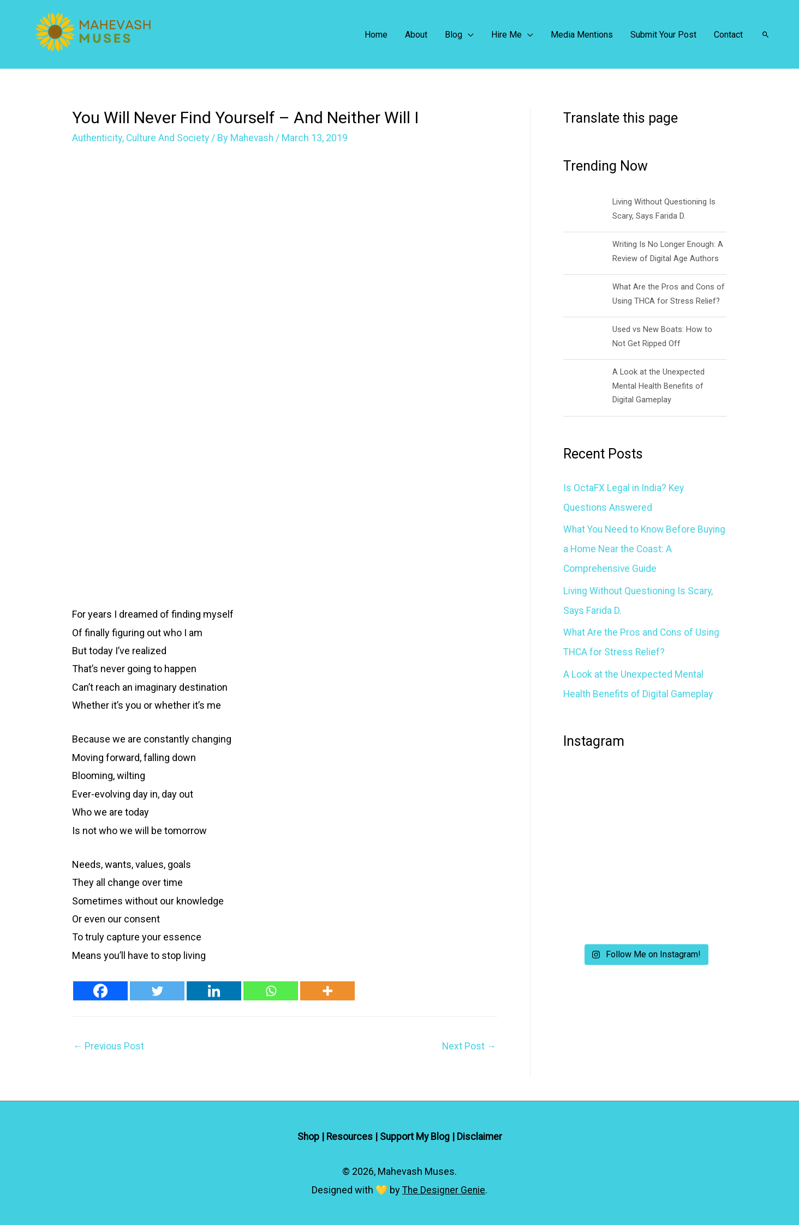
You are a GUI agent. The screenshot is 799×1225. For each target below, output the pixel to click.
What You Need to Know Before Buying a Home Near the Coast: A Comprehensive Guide (634, 548)
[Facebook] (100, 990)
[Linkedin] (214, 990)
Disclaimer (481, 1136)
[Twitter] (157, 990)
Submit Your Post (663, 34)
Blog (453, 34)
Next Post (468, 1046)
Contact (728, 34)
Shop (307, 1136)
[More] (327, 990)
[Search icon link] (765, 34)
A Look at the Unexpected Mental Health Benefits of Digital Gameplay (658, 386)
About (416, 34)
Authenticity (98, 137)
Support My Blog (415, 1136)
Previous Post (109, 1046)
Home (376, 34)
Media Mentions (582, 34)
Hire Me (506, 34)
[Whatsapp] (270, 990)
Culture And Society (170, 137)
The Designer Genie (443, 1190)
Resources (349, 1136)
